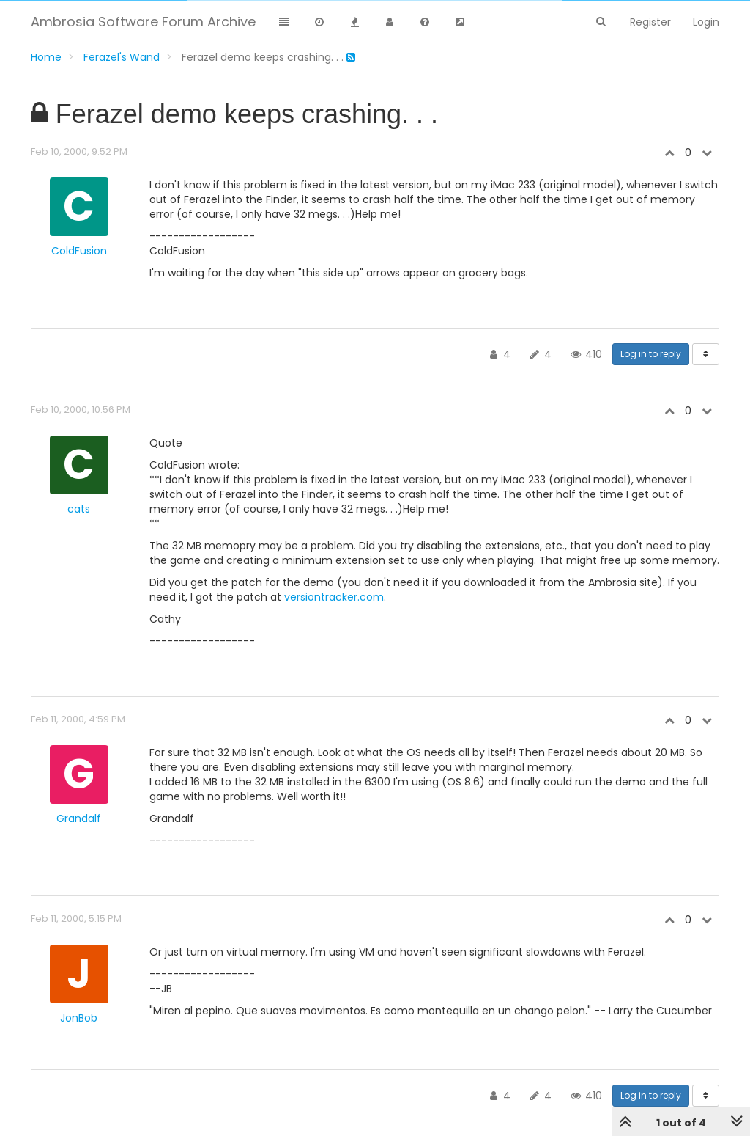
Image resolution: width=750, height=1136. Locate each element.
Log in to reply (650, 354)
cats (78, 509)
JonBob (78, 1018)
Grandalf (78, 818)
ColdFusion (79, 250)
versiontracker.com (334, 597)
